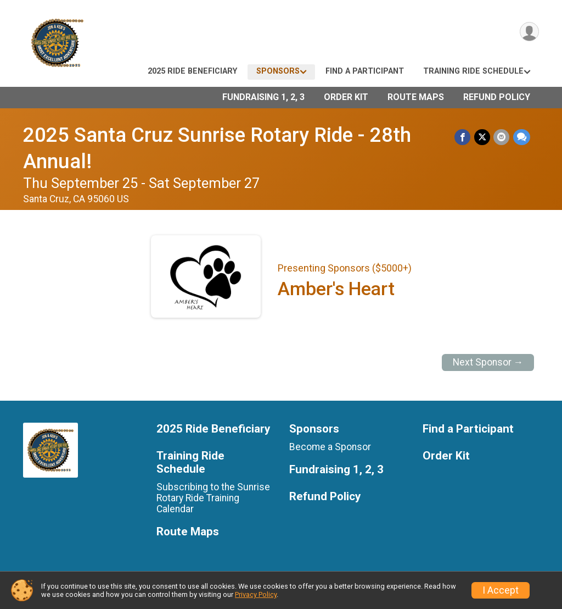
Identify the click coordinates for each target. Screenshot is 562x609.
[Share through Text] (521, 137)
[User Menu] (529, 32)
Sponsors (278, 71)
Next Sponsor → (488, 362)
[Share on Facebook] (463, 137)
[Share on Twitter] (483, 137)
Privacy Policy (256, 594)
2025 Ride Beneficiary (192, 71)
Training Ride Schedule (473, 71)
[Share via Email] (502, 137)
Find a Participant (364, 71)
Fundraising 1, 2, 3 (263, 97)
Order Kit (346, 97)
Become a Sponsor (330, 446)
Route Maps (415, 97)
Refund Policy (496, 97)
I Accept (500, 590)
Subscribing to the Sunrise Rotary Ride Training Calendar (213, 497)
